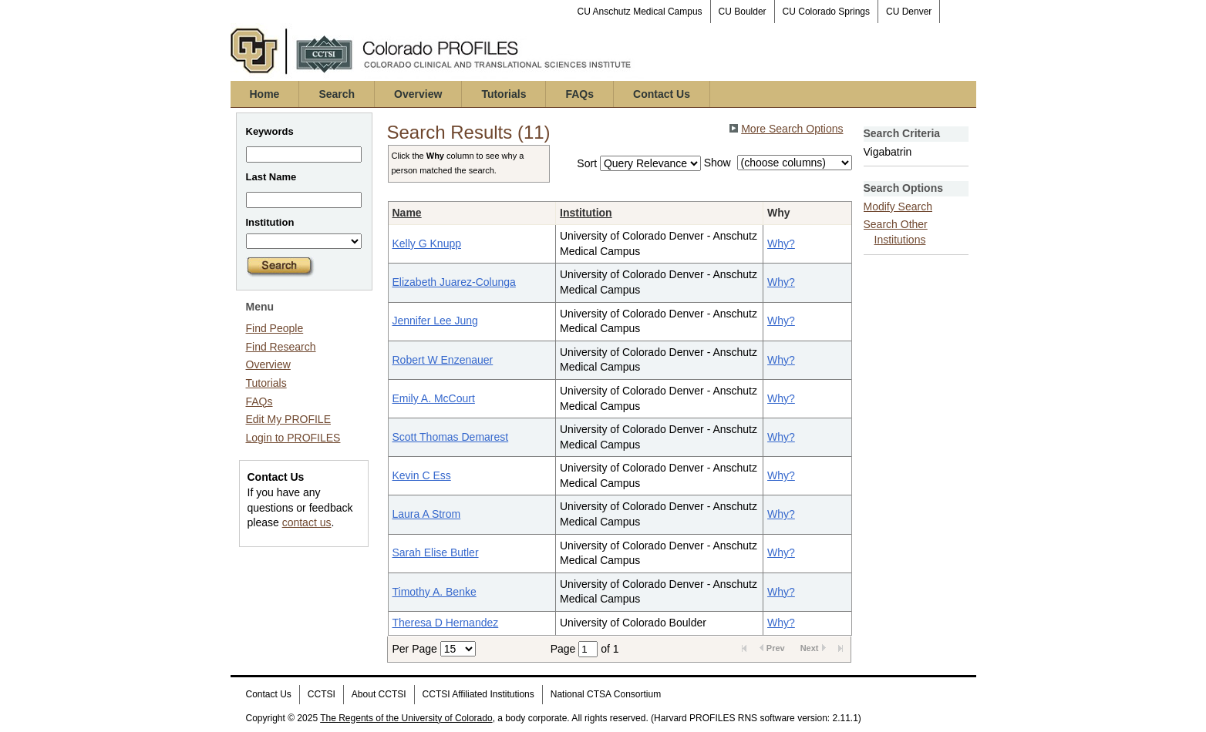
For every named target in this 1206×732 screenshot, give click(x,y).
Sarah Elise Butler (435, 552)
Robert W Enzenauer (443, 360)
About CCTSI (379, 694)
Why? (781, 243)
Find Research (281, 347)
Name (407, 213)
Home (265, 94)
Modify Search (898, 206)
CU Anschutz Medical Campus (640, 11)
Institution (586, 213)
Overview (418, 94)
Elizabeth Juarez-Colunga (454, 282)
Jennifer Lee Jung (435, 320)
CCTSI (321, 694)
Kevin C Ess (421, 475)
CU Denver (908, 11)
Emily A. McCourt (433, 398)
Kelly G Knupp (427, 243)
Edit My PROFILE (288, 419)
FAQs (579, 94)
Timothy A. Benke (434, 592)
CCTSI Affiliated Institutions (478, 694)
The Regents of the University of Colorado (406, 718)
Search (336, 94)
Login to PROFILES (293, 437)
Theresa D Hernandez (445, 622)
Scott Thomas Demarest (450, 437)
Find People (275, 328)
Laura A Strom (426, 514)
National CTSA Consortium (606, 694)
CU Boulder (742, 11)
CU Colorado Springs (826, 11)
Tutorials (503, 94)
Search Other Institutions (896, 232)
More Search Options (792, 129)
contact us (307, 522)
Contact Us (661, 94)
